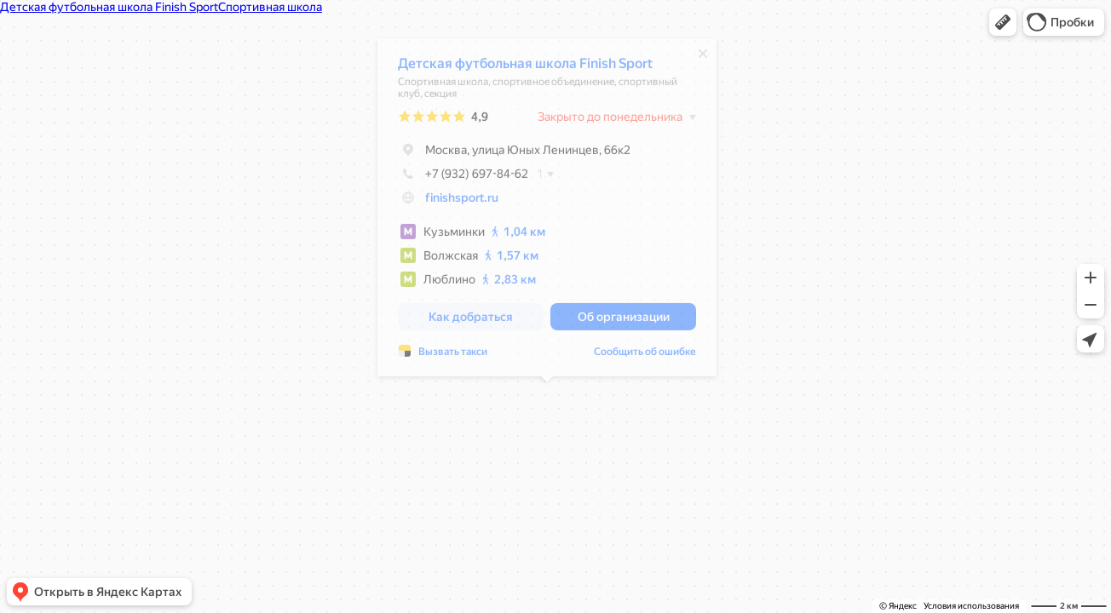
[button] (1002, 22)
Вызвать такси (452, 356)
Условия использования (971, 605)
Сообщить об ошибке (645, 356)
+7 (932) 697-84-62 (463, 178)
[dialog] (547, 212)
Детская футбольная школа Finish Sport (525, 68)
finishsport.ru (461, 202)
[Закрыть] (703, 58)
